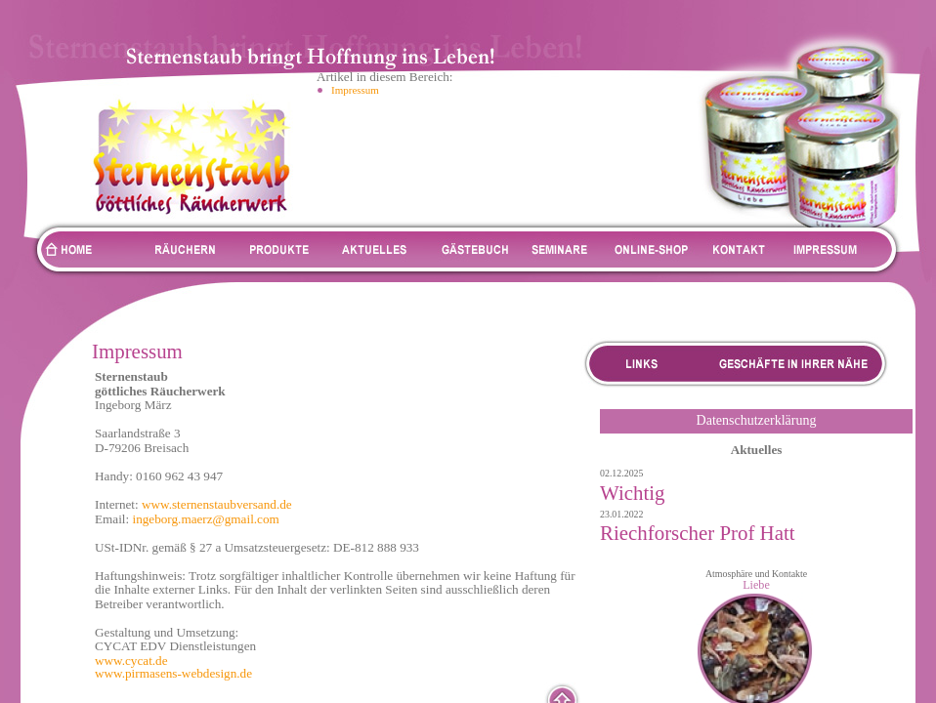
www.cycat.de (131, 660)
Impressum (355, 90)
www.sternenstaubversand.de (217, 504)
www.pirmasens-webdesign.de (173, 673)
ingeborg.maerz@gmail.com (205, 519)
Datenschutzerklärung (757, 420)
